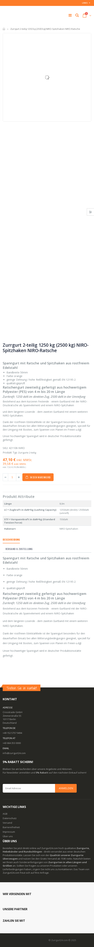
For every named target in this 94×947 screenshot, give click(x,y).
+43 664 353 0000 (12, 743)
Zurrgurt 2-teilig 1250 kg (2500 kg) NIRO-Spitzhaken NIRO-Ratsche (46, 347)
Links (85, 2)
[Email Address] (40, 788)
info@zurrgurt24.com (14, 753)
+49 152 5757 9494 (12, 733)
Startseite (4, 29)
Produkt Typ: (10, 452)
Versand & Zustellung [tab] (18, 549)
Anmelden (66, 788)
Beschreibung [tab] (11, 539)
